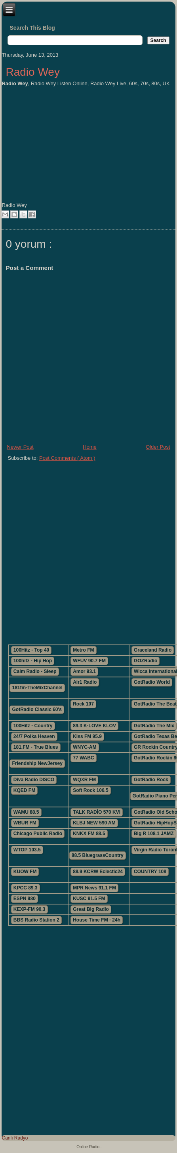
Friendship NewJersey (37, 763)
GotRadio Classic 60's (37, 709)
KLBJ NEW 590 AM (94, 823)
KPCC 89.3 (25, 888)
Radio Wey (32, 72)
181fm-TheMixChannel (37, 687)
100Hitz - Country (33, 726)
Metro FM (83, 650)
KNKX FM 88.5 (89, 833)
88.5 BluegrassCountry (98, 855)
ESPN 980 (24, 898)
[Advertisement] (88, 549)
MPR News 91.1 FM (94, 888)
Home (90, 447)
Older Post (158, 447)
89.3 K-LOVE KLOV (94, 726)
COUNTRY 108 (150, 871)
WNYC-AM (84, 747)
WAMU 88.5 (26, 812)
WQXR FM (84, 779)
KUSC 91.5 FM (89, 898)
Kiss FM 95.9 (87, 736)
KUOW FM (25, 871)
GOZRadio (145, 661)
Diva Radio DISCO (33, 779)
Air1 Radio (85, 682)
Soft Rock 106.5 (90, 790)
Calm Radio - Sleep (35, 671)
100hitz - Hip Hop (32, 661)
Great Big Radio (91, 909)
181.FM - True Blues (35, 747)
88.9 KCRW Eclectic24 (98, 871)
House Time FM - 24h (96, 920)
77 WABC (83, 758)
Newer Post (20, 447)
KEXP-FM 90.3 (29, 909)
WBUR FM (24, 823)
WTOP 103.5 (27, 850)
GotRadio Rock (151, 779)
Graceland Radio (152, 650)
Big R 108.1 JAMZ (154, 833)
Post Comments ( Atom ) (67, 458)
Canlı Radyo (15, 1138)
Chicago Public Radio (37, 833)
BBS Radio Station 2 (36, 920)
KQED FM (24, 790)
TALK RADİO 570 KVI (96, 812)
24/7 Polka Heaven (34, 736)
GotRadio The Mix (154, 726)
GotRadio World (152, 682)
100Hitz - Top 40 (31, 650)
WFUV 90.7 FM (89, 661)
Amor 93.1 (84, 671)
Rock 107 (83, 704)
